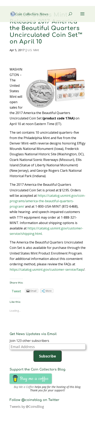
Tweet (16, 291)
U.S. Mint (33, 50)
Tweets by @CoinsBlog (27, 406)
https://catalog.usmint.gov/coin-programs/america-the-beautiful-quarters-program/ (47, 201)
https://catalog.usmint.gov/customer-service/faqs (46, 269)
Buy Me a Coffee (24, 387)
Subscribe (47, 356)
